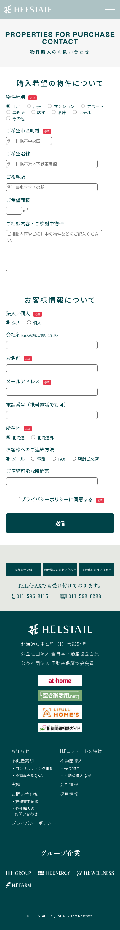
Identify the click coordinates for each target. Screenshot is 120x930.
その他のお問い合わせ (96, 570)
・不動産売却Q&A (27, 775)
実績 (16, 784)
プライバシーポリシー (34, 823)
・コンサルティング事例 (32, 768)
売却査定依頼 (23, 570)
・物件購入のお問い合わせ (25, 811)
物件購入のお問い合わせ (60, 570)
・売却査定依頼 (25, 801)
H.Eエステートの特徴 (81, 751)
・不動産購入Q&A (75, 775)
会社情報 (69, 784)
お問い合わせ (25, 794)
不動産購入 (71, 760)
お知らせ (20, 751)
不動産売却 (23, 760)
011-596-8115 (32, 595)
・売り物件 (69, 768)
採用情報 (69, 794)
